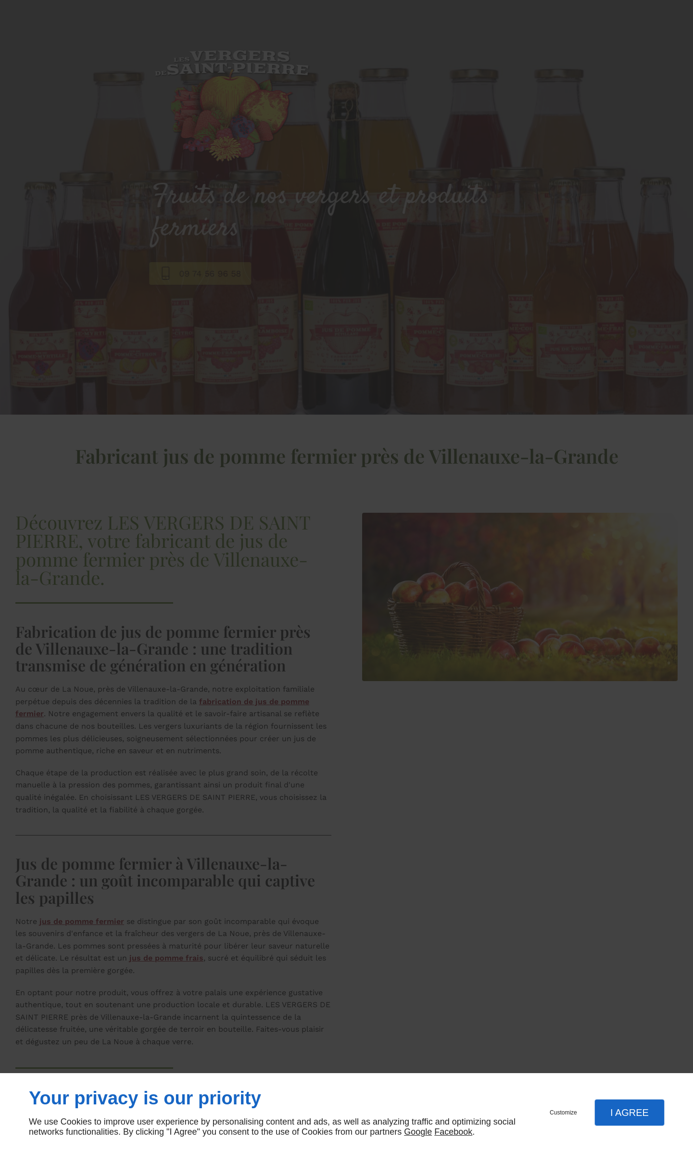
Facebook (453, 1132)
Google (418, 1132)
